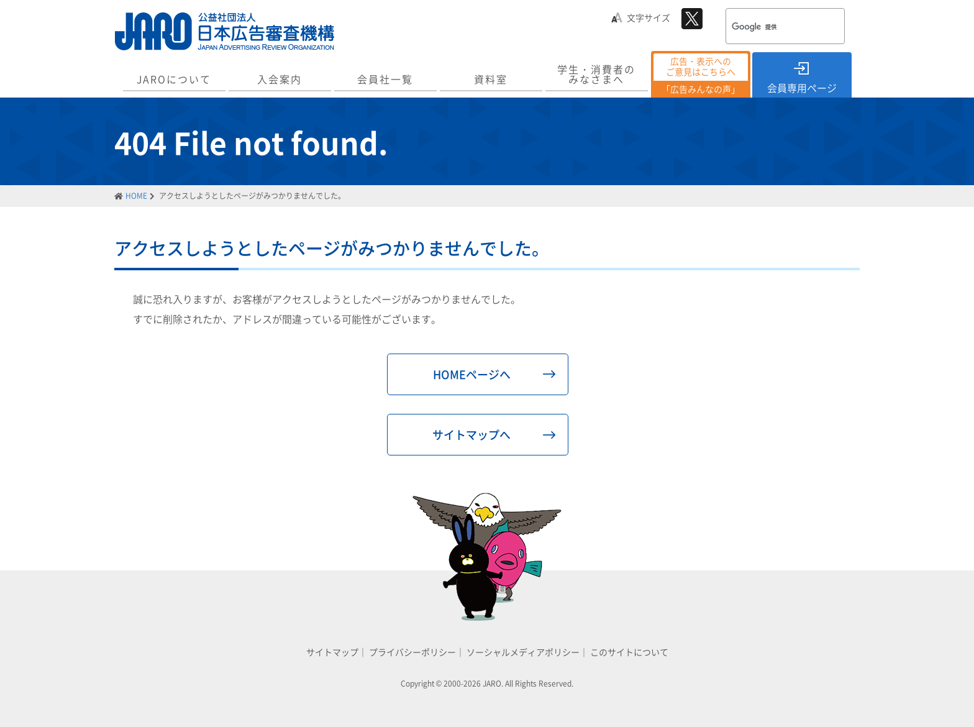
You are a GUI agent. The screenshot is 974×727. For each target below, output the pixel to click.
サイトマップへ (471, 434)
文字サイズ (648, 17)
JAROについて (174, 78)
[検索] (769, 27)
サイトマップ (332, 652)
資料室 (490, 78)
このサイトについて (629, 652)
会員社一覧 (385, 78)
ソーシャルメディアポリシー (523, 652)
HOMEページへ (472, 374)
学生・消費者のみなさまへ (596, 74)
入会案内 (279, 78)
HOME (136, 195)
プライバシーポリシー (412, 652)
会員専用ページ (802, 87)
